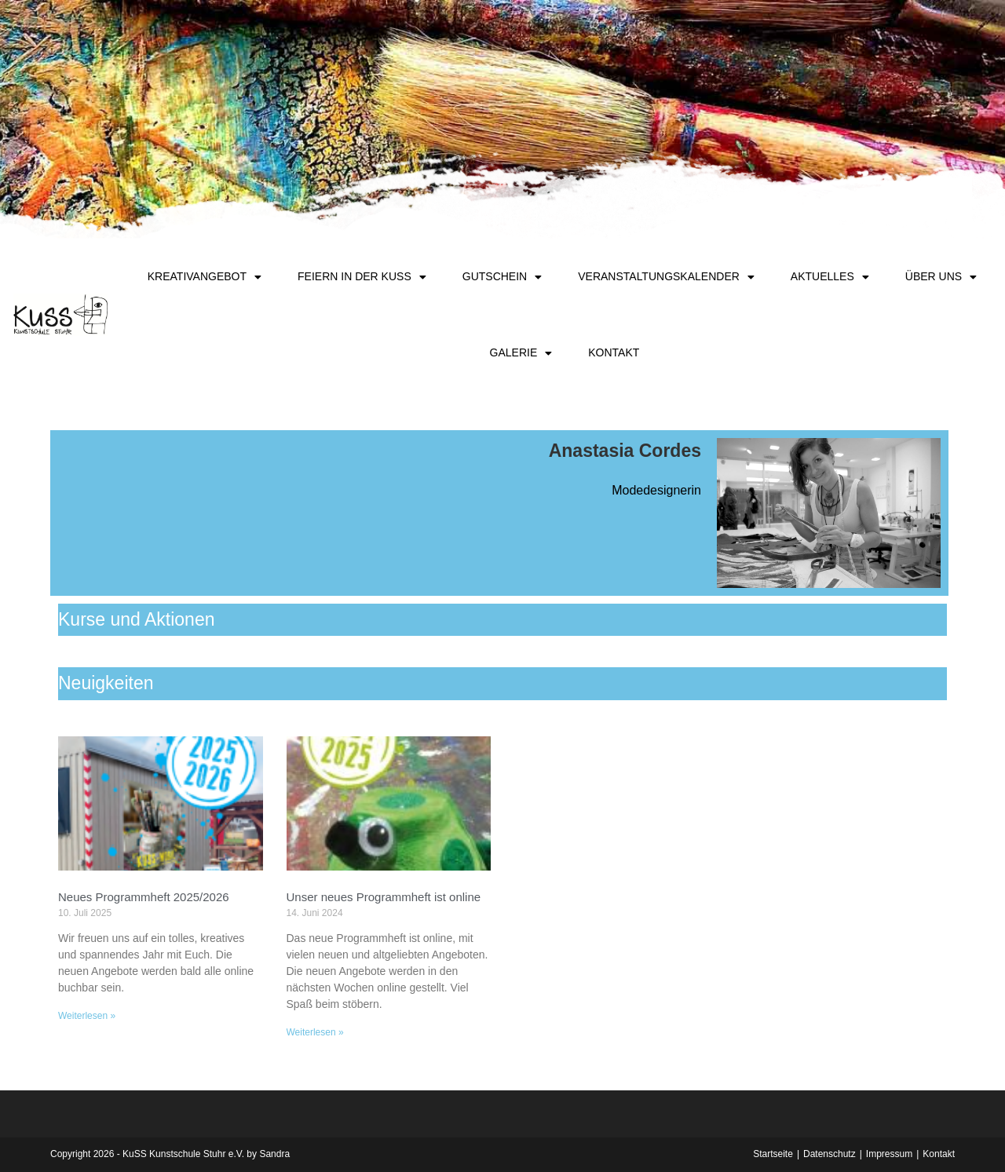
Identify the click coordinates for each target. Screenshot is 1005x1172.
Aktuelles (830, 277)
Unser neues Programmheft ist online (384, 897)
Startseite (773, 1153)
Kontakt (613, 352)
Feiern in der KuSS (362, 277)
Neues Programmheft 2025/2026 (143, 897)
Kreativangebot (204, 277)
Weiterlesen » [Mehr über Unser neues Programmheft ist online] (315, 1032)
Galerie (521, 353)
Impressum (889, 1153)
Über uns (941, 277)
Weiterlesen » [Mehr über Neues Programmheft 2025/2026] (86, 1015)
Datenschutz (829, 1153)
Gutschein (502, 277)
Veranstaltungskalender (666, 277)
